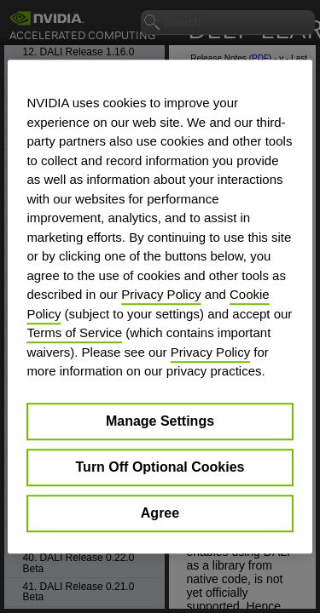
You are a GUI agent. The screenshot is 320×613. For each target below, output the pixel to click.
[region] (159, 306)
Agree (160, 513)
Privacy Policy (161, 294)
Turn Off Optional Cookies (160, 467)
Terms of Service (74, 332)
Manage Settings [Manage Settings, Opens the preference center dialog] (160, 421)
